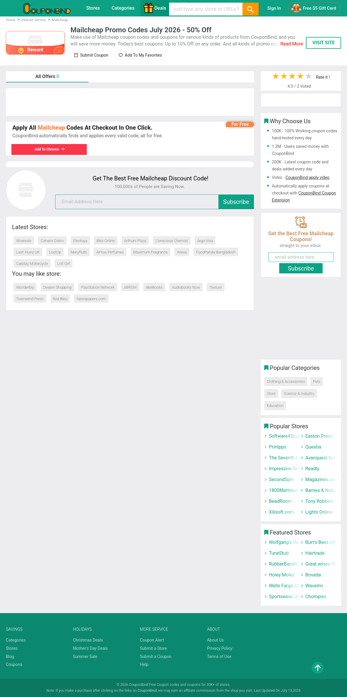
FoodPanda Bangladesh (215, 252)
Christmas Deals (88, 640)
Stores (93, 8)
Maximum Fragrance (150, 252)
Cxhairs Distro (52, 240)
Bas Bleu (60, 299)
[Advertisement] (129, 102)
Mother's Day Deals (90, 648)
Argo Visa (205, 240)
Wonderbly (25, 287)
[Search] (250, 9)
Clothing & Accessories (286, 381)
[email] (154, 202)
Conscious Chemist (172, 240)
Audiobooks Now (186, 287)
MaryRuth (78, 252)
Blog (10, 656)
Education (275, 405)
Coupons (14, 664)
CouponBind (146, 690)
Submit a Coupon (155, 656)
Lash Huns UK (28, 252)
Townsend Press (30, 299)
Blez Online (106, 240)
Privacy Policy (219, 648)
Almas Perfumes (110, 252)
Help (144, 664)
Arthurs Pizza (135, 240)
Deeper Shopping (57, 287)
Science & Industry (299, 393)
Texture (215, 287)
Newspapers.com (91, 299)
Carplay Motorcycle (32, 263)
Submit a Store (153, 648)
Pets (316, 381)
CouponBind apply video (307, 177)
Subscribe (236, 201)
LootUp (55, 252)
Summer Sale (85, 656)
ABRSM (130, 287)
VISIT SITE (323, 42)
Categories (123, 8)
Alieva (182, 252)
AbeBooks (154, 287)
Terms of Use (219, 656)
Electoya (80, 240)
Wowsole (23, 240)
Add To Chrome (53, 149)
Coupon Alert (152, 640)
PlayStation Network (97, 287)
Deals (154, 8)
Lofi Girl (63, 263)
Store (271, 393)
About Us (215, 640)
